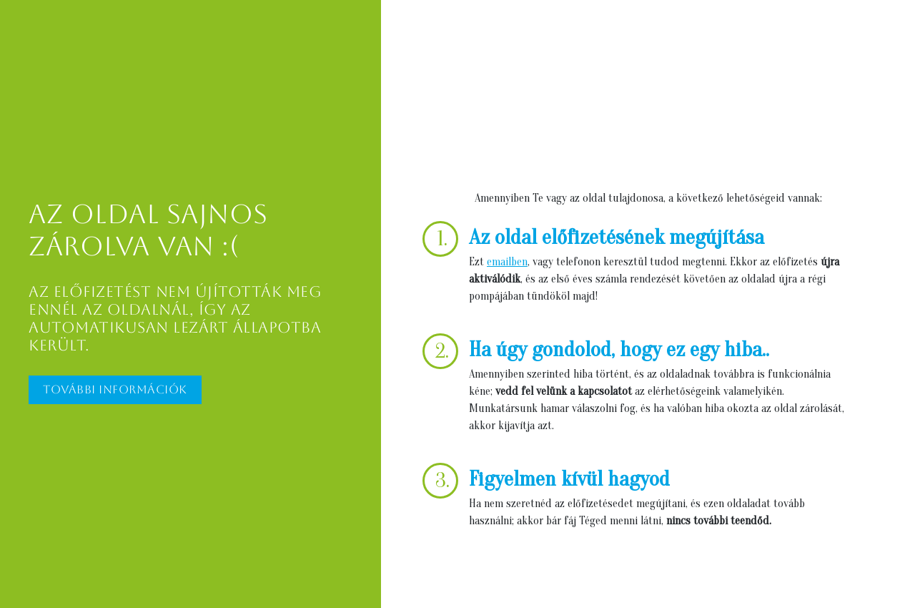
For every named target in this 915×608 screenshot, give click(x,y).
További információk (115, 389)
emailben (507, 261)
